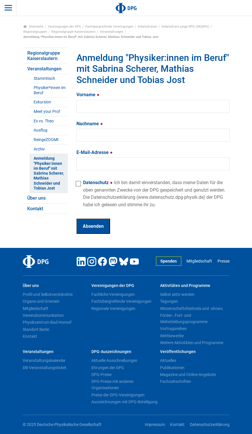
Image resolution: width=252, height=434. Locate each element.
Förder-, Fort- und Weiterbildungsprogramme (183, 318)
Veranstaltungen (111, 32)
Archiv (39, 149)
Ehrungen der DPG (107, 367)
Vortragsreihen (173, 328)
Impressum (155, 424)
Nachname (89, 123)
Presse (224, 261)
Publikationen (172, 367)
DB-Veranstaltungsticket (44, 367)
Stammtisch (44, 78)
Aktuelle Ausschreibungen (114, 360)
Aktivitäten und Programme (185, 285)
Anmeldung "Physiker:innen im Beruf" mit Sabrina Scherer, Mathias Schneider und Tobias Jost (49, 173)
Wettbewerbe (172, 335)
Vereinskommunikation (43, 315)
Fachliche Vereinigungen (113, 294)
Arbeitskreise (147, 26)
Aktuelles (168, 360)
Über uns (36, 198)
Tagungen (169, 301)
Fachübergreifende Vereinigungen (109, 26)
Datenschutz (154, 193)
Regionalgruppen (35, 32)
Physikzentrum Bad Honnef (47, 322)
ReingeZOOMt (46, 139)
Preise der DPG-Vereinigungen (118, 395)
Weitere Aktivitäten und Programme (191, 342)
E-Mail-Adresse (94, 152)
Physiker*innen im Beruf (50, 90)
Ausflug (40, 130)
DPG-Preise (101, 374)
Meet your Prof (47, 111)
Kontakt (35, 208)
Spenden (168, 261)
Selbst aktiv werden (177, 294)
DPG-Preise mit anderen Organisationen (112, 384)
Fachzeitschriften (175, 381)
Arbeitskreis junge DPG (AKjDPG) (185, 26)
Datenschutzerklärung (210, 424)
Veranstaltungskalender (44, 360)
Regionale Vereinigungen (113, 308)
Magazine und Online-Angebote (188, 374)
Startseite (33, 26)
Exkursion (42, 102)
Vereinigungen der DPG (64, 26)
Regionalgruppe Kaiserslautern (73, 32)
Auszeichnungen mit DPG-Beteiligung (124, 402)
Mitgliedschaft (199, 261)
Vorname (88, 94)
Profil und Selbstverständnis (48, 294)
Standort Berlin (36, 329)
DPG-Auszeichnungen (111, 351)
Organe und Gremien (41, 301)
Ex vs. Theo (44, 121)
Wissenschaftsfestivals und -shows (191, 308)
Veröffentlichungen (178, 351)
